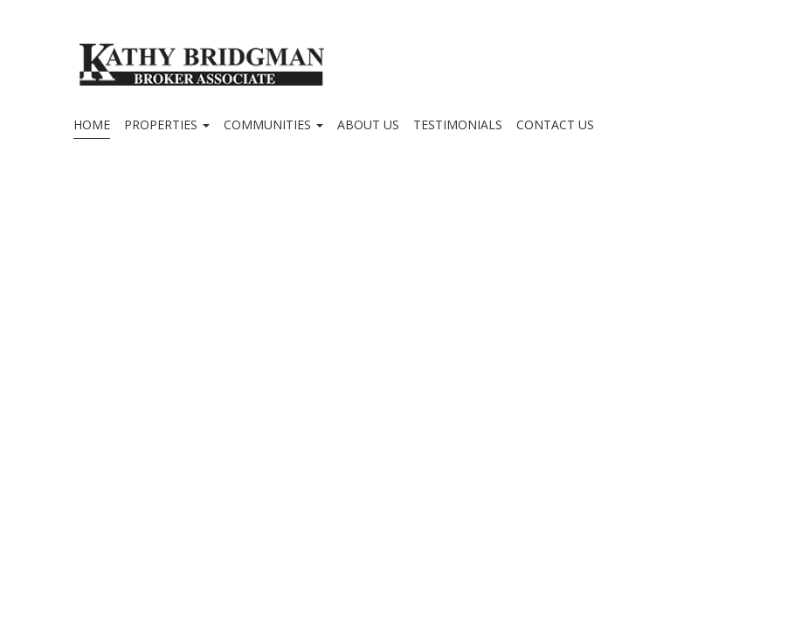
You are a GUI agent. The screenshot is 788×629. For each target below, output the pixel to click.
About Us (368, 124)
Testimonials (457, 124)
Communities (273, 124)
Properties (167, 124)
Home (91, 124)
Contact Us (555, 124)
